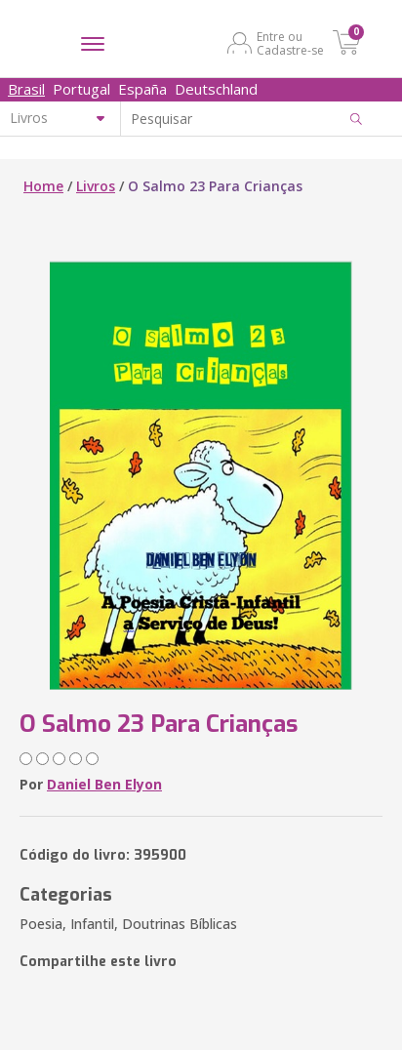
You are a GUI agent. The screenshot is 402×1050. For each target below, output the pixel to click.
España (142, 89)
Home (43, 186)
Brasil (26, 89)
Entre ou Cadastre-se (290, 43)
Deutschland (216, 89)
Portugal (81, 89)
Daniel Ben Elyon (104, 784)
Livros (95, 186)
